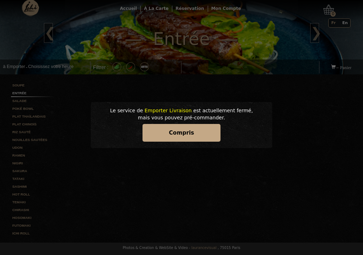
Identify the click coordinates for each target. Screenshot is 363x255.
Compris (181, 133)
